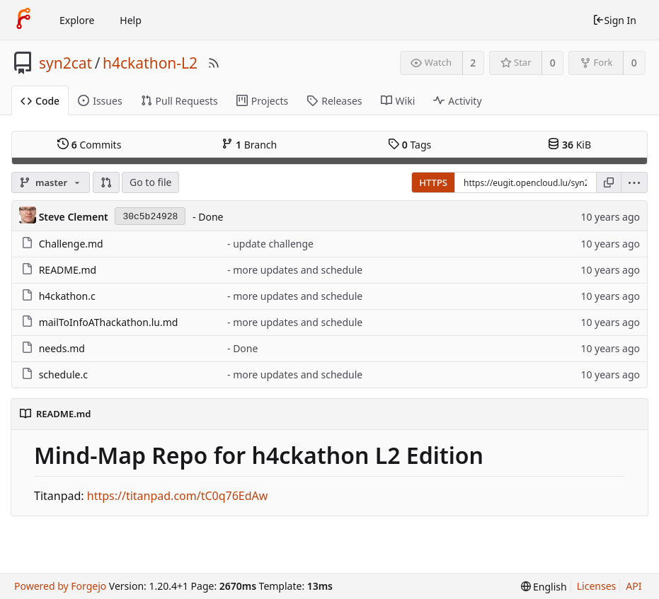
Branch (249, 144)
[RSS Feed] (213, 63)
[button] (106, 182)
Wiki (398, 100)
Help (131, 20)
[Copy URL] (608, 182)
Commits (89, 144)
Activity (457, 100)
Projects (262, 100)
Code (40, 100)
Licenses (597, 586)
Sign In (614, 20)
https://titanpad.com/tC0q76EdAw (177, 496)
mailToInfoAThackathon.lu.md (108, 322)
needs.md (62, 348)
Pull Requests (179, 100)
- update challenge (270, 243)
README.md (68, 270)
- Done (208, 216)
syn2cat (65, 63)
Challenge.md (71, 243)
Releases (334, 100)
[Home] (23, 20)
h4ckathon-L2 (150, 63)
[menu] (634, 182)
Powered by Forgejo (60, 586)
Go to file (150, 182)
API (633, 586)
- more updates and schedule (294, 270)
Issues (100, 100)
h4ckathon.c (67, 296)
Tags (409, 144)
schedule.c (63, 374)
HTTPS (433, 182)
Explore (76, 20)
